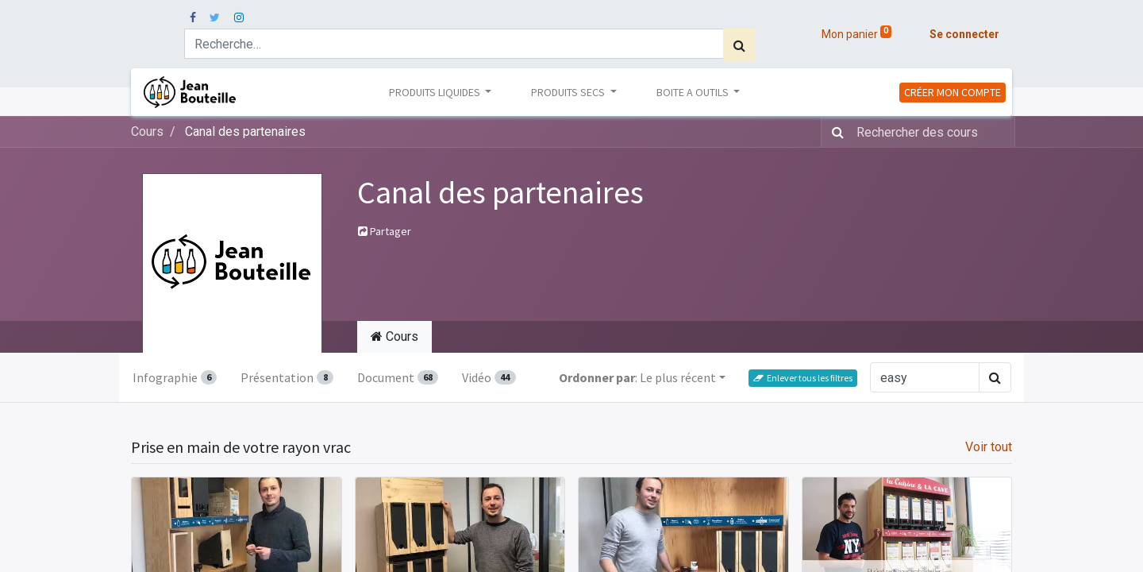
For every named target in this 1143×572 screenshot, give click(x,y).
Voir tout (988, 446)
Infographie (175, 377)
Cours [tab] (394, 336)
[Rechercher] (739, 45)
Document (397, 377)
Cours (147, 131)
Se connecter (964, 34)
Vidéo (488, 377)
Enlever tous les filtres (802, 378)
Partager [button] (384, 231)
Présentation (287, 377)
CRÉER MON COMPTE (952, 92)
